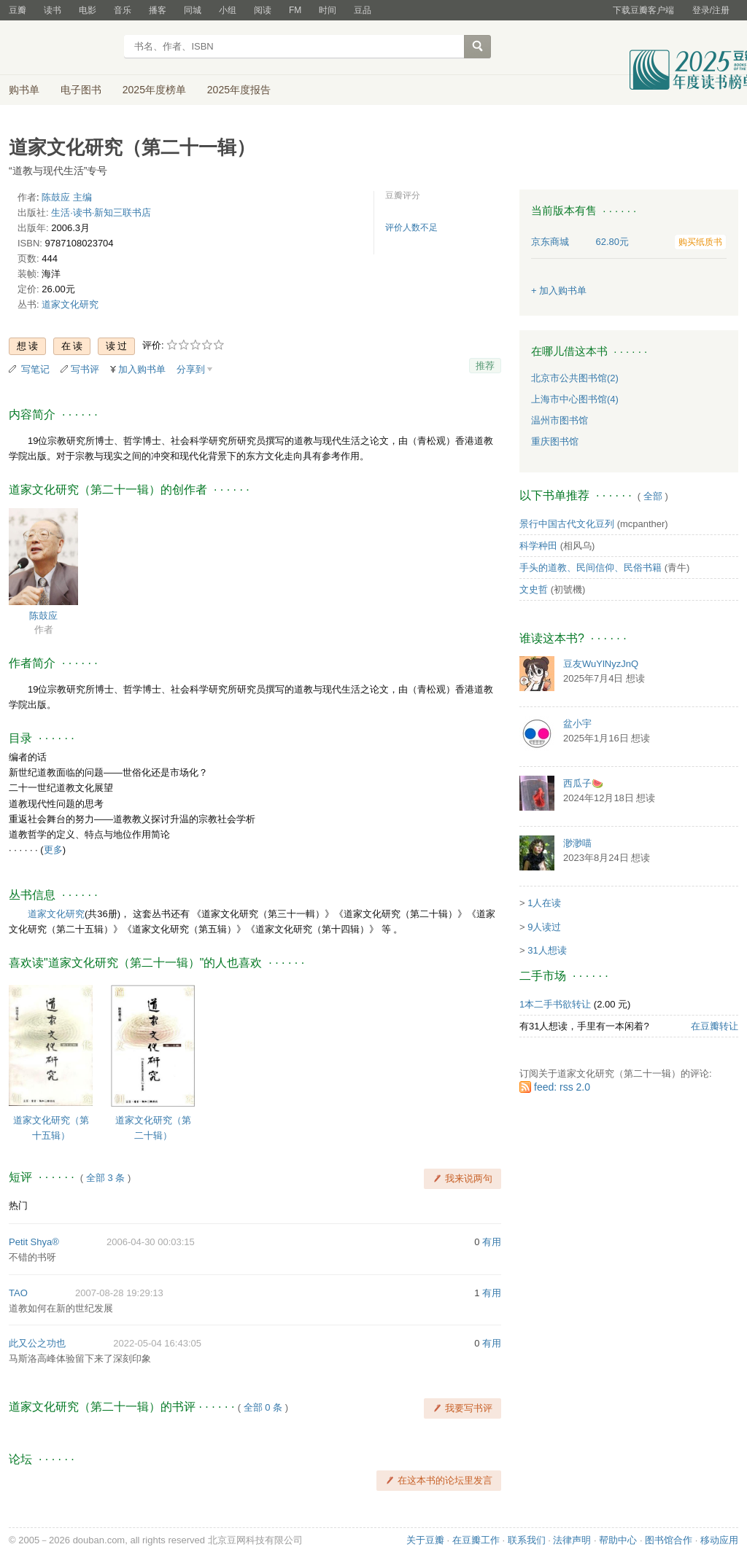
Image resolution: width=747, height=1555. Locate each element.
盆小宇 (577, 723)
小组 (227, 10)
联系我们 (527, 1540)
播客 (157, 10)
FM (295, 10)
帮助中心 (618, 1540)
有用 (491, 1241)
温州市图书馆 (559, 420)
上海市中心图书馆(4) (575, 399)
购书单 (24, 90)
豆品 (362, 10)
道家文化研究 (70, 304)
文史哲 (533, 589)
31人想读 (546, 950)
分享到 (191, 369)
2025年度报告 (239, 90)
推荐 (485, 365)
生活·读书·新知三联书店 (101, 212)
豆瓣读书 (62, 48)
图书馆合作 (668, 1540)
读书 (52, 10)
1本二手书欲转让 (555, 1004)
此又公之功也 (37, 1343)
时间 (327, 10)
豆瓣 (17, 10)
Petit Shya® (34, 1241)
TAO (18, 1292)
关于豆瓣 (425, 1540)
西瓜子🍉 (583, 783)
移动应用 (719, 1540)
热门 (18, 1205)
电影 (87, 10)
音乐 (122, 10)
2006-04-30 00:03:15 (151, 1241)
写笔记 (35, 369)
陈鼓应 (43, 615)
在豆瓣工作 (476, 1540)
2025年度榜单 (154, 90)
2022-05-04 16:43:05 (157, 1343)
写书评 (85, 369)
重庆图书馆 (554, 441)
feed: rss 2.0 (562, 1087)
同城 (192, 10)
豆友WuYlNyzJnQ (600, 663)
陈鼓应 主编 (67, 197)
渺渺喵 (577, 843)
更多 (53, 849)
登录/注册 (710, 10)
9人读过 (544, 926)
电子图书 (81, 90)
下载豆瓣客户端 (643, 10)
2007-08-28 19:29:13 (119, 1292)
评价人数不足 (411, 227)
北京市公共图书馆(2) (575, 378)
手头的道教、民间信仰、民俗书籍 (590, 567)
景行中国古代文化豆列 (566, 523)
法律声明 (572, 1540)
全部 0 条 (263, 1407)
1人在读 (544, 902)
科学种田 (538, 545)
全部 (652, 496)
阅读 (262, 10)
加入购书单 (142, 369)
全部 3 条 (105, 1177)
